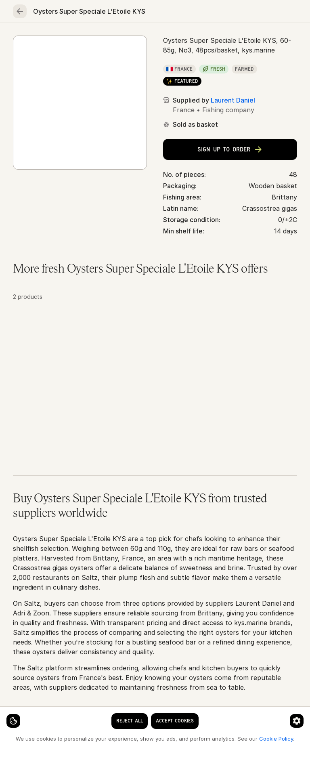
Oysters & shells (99, 65)
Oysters (143, 65)
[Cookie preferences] (159, 714)
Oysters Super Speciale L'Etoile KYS (218, 65)
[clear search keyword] (140, 13)
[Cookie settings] (20, 714)
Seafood (66, 39)
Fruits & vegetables (202, 39)
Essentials (264, 39)
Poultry (143, 39)
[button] (155, 403)
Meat (106, 39)
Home (26, 39)
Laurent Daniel (233, 166)
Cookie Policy (136, 738)
